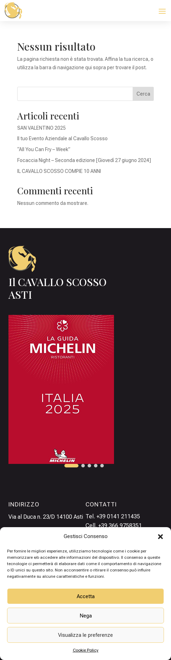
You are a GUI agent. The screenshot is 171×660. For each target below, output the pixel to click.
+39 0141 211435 (118, 516)
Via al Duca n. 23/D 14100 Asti (45, 516)
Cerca (143, 94)
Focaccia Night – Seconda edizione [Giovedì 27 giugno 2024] (84, 160)
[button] (160, 536)
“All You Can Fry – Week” (43, 149)
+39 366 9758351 (120, 525)
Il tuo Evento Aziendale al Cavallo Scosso (62, 138)
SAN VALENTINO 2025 (41, 128)
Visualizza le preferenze (85, 635)
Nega (86, 616)
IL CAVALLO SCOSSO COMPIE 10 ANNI (59, 171)
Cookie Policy (86, 650)
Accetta (86, 596)
